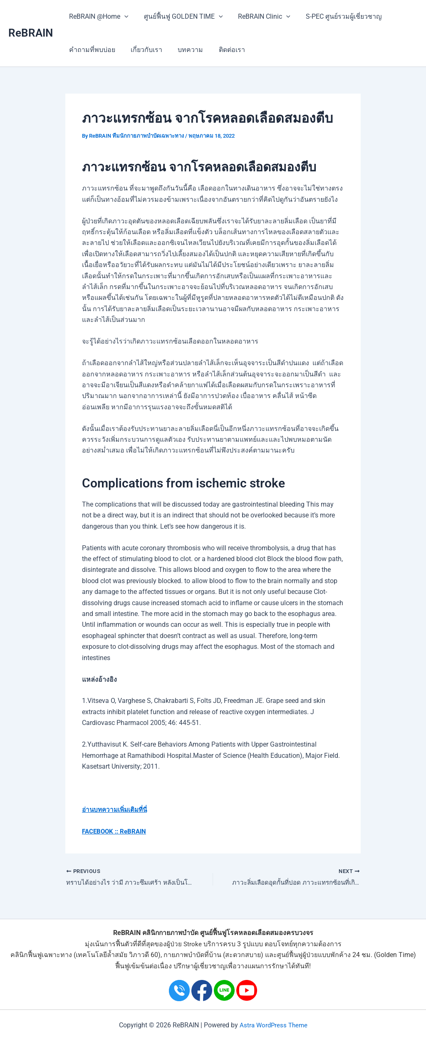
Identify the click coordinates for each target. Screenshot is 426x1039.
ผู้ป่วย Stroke (184, 944)
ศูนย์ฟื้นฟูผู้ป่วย (297, 955)
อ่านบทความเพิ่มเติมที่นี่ (116, 810)
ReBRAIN (30, 33)
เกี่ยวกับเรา (143, 50)
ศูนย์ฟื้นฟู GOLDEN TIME (180, 16)
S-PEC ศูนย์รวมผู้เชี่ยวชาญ (336, 16)
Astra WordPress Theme (273, 1025)
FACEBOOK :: (101, 831)
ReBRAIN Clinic (259, 16)
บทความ (185, 50)
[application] (123, 16)
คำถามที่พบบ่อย (91, 50)
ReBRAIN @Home (97, 16)
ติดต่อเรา (224, 50)
